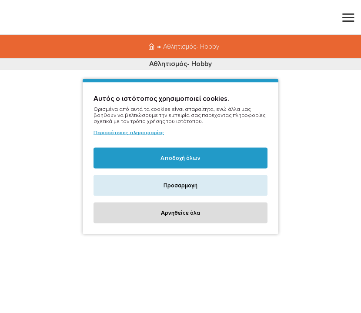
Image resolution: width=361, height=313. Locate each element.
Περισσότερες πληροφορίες (129, 133)
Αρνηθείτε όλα (180, 213)
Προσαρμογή (180, 185)
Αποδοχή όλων (180, 158)
